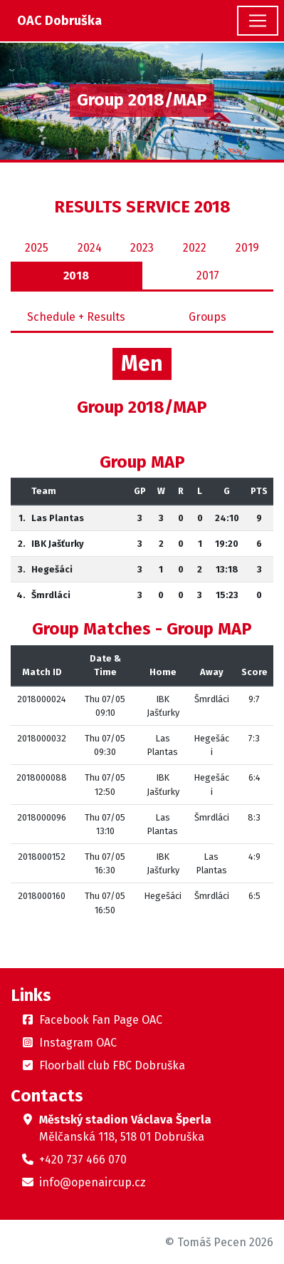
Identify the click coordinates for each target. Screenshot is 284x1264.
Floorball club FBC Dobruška (112, 1065)
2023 (142, 248)
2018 (76, 275)
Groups (207, 317)
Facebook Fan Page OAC (100, 1020)
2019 (247, 248)
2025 (36, 248)
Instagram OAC (78, 1042)
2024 (90, 248)
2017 (207, 275)
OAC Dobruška (59, 21)
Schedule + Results (76, 317)
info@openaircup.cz (92, 1182)
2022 (194, 248)
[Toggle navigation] (257, 21)
